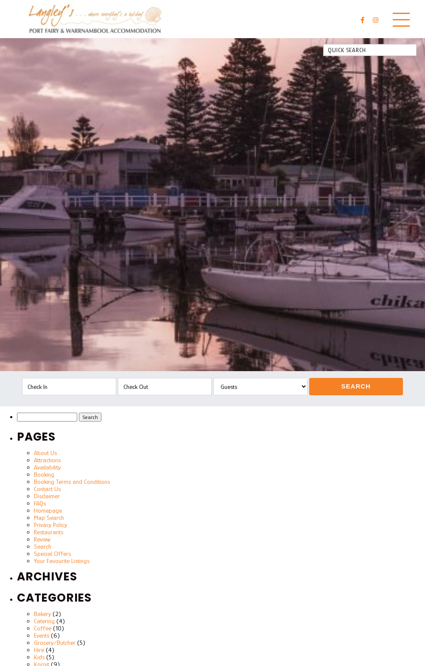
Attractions (47, 459)
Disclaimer (47, 496)
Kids (39, 656)
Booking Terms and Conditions (72, 481)
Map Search (49, 517)
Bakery (42, 613)
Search (356, 386)
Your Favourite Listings (61, 560)
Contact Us (47, 488)
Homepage (48, 510)
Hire (39, 649)
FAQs (40, 503)
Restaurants (48, 532)
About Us (45, 452)
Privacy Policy (50, 524)
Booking (44, 474)
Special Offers (52, 553)
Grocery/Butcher (54, 642)
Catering (44, 620)
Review (42, 539)
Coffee (42, 628)
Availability (47, 467)
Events (41, 635)
